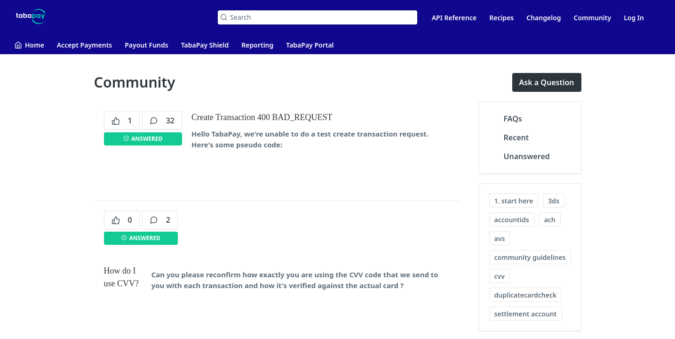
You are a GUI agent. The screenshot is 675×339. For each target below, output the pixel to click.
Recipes (501, 17)
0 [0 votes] (121, 220)
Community (592, 17)
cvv (499, 276)
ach (550, 219)
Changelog (543, 17)
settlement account (525, 313)
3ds (553, 200)
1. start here (513, 200)
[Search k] (317, 17)
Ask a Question (546, 82)
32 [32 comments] (162, 120)
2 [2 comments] (160, 220)
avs (499, 238)
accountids (511, 219)
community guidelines (530, 257)
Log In (634, 17)
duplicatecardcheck (525, 295)
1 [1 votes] (121, 120)
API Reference (454, 17)
